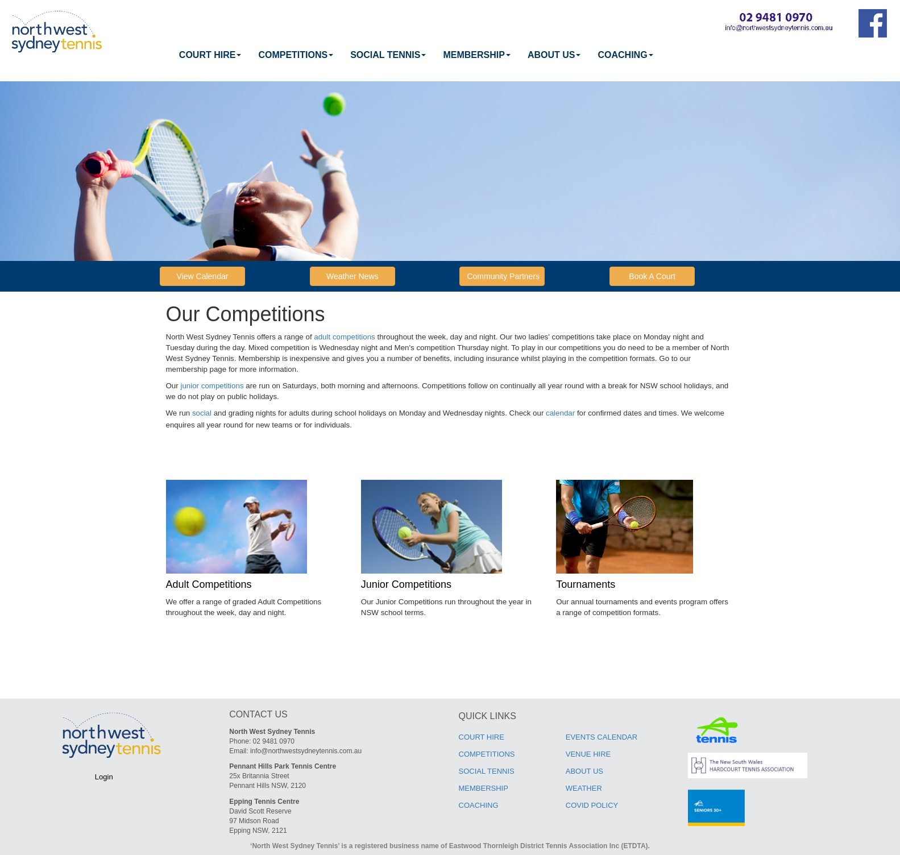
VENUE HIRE (588, 754)
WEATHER (584, 788)
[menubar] (416, 55)
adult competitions (344, 337)
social (201, 413)
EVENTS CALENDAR (601, 737)
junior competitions (211, 385)
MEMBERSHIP (476, 55)
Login (104, 777)
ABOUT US (554, 55)
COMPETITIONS (295, 55)
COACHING (625, 55)
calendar (560, 413)
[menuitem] (210, 55)
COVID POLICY (592, 805)
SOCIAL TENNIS (388, 55)
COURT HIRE (210, 55)
